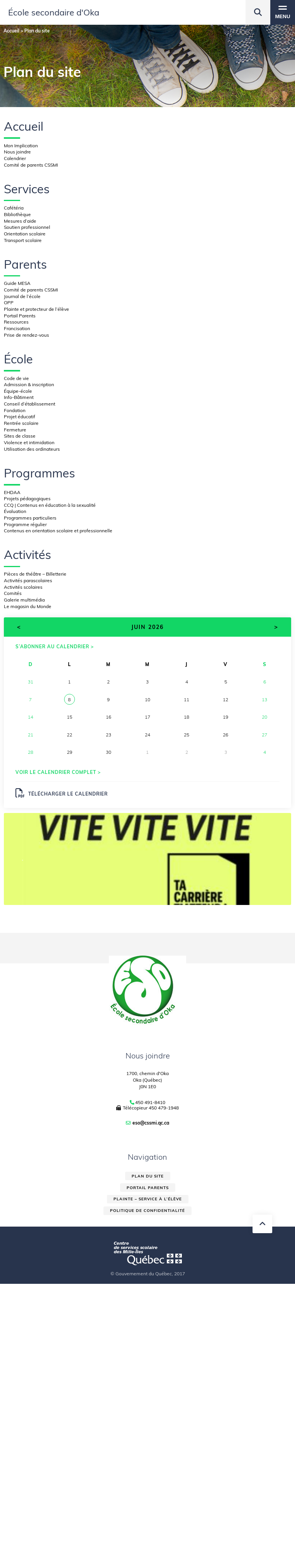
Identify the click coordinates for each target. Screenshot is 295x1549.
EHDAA (12, 492)
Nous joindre (17, 152)
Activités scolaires (23, 587)
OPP (9, 302)
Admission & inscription (29, 384)
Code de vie (16, 378)
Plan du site (148, 1176)
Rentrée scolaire (21, 423)
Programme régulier (25, 524)
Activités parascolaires (28, 580)
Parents (25, 264)
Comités (13, 593)
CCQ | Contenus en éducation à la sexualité (50, 505)
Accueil (23, 126)
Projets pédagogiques (27, 498)
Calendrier (15, 158)
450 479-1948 (164, 1108)
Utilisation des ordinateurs (32, 449)
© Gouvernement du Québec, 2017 (147, 1273)
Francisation (17, 328)
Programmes (39, 473)
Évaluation (15, 511)
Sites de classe (20, 436)
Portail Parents (20, 316)
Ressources (16, 322)
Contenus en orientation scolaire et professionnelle (58, 530)
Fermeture (15, 430)
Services (26, 188)
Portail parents (148, 1187)
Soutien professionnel (27, 227)
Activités (27, 554)
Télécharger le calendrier (61, 793)
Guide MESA (17, 283)
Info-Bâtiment (19, 397)
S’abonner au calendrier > (54, 646)
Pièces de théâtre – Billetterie (35, 574)
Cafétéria (14, 208)
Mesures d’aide (20, 221)
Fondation (14, 410)
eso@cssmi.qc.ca (150, 1123)
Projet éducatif (19, 416)
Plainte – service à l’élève (148, 1198)
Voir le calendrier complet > (58, 772)
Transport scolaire (23, 240)
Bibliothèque (17, 214)
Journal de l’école (22, 296)
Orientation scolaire (25, 234)
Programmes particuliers (30, 518)
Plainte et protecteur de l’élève (36, 309)
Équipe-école (18, 391)
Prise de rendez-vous (26, 335)
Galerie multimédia (24, 600)
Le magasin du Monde (27, 606)
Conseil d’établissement (29, 404)
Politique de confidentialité (147, 1210)
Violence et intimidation (29, 442)
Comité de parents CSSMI (31, 165)
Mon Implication (21, 145)
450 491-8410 (150, 1102)
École (18, 358)
